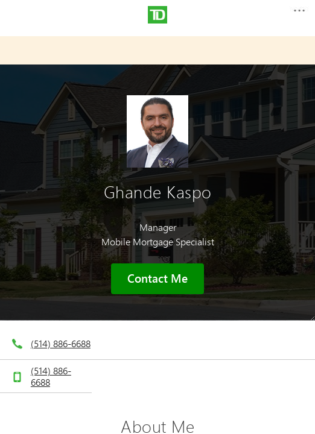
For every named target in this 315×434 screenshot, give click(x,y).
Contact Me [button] (157, 278)
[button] (298, 14)
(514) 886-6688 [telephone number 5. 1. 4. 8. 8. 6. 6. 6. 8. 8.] (61, 343)
